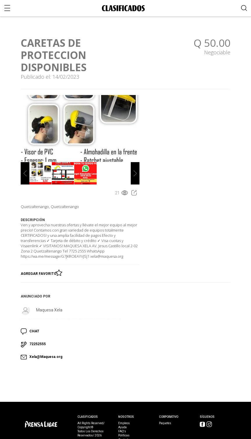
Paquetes (165, 423)
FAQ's (122, 431)
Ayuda (122, 427)
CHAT (34, 331)
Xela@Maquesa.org (45, 357)
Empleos (124, 423)
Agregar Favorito (39, 272)
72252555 (37, 344)
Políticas (124, 435)
